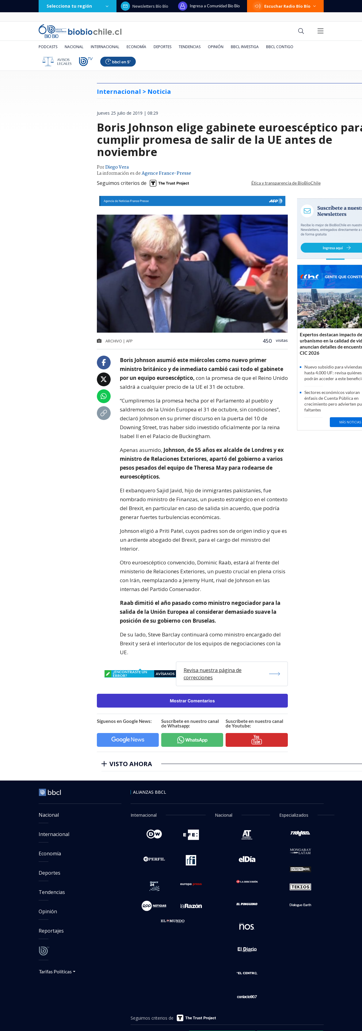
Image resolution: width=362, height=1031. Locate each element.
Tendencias (189, 46)
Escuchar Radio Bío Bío (285, 6)
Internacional (105, 46)
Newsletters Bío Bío (144, 6)
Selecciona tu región (78, 6)
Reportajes (51, 930)
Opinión (215, 46)
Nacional (74, 46)
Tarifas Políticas (55, 971)
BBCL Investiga (245, 46)
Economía (136, 46)
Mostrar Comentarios (192, 700)
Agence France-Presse (166, 173)
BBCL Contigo (279, 46)
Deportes (162, 46)
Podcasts (48, 46)
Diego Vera (117, 167)
